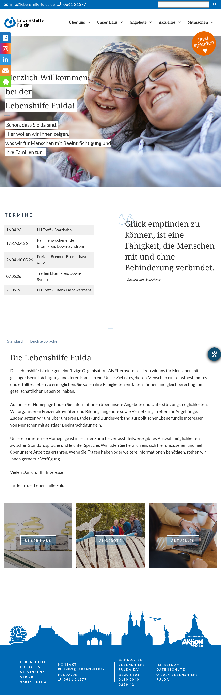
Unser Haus (112, 22)
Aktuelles (172, 22)
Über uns (81, 22)
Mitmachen (202, 22)
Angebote (143, 22)
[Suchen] (214, 4)
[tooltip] (5, 70)
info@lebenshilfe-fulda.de (32, 4)
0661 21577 (74, 4)
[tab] (15, 341)
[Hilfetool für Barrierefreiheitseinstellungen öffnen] (214, 354)
